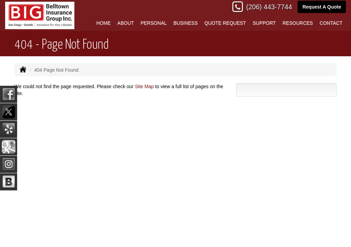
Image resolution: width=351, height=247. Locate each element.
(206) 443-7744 (269, 7)
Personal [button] (154, 23)
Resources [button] (297, 23)
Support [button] (264, 23)
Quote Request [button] (225, 23)
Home (103, 23)
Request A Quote (321, 7)
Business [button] (185, 23)
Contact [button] (331, 23)
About (125, 23)
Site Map (144, 86)
